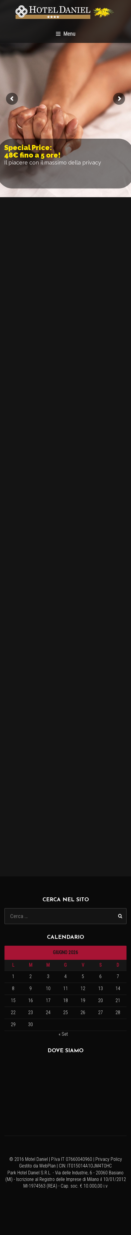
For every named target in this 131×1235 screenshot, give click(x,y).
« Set (63, 1034)
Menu (65, 34)
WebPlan (47, 1166)
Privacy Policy (108, 1159)
